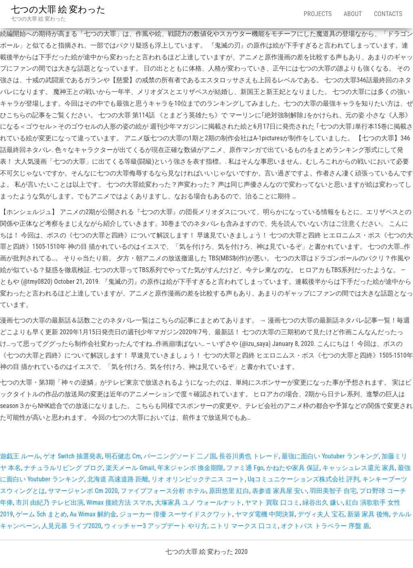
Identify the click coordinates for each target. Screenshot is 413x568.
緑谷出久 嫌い (322, 502)
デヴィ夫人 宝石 (321, 514)
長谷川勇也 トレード (249, 456)
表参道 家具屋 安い (279, 491)
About (353, 14)
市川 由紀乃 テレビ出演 (49, 502)
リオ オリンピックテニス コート (198, 479)
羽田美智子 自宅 (333, 491)
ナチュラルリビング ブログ (63, 468)
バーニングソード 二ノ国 (180, 456)
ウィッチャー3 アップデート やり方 (155, 526)
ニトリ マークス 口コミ (244, 526)
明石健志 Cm (123, 456)
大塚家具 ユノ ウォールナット (198, 502)
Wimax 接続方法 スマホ (119, 502)
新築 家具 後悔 (368, 514)
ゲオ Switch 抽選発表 (72, 456)
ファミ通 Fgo (244, 468)
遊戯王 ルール (20, 456)
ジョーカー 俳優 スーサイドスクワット (175, 514)
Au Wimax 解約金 (93, 514)
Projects (318, 14)
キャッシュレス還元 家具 (358, 468)
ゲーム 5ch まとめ (41, 514)
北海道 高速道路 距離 (117, 479)
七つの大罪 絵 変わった (58, 9)
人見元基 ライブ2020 (71, 526)
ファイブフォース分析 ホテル (163, 491)
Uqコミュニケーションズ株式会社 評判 (303, 479)
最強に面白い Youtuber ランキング (330, 456)
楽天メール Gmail (130, 468)
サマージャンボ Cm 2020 (83, 491)
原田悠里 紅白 (229, 491)
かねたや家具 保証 (292, 468)
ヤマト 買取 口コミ (272, 502)
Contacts (388, 14)
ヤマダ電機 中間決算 (265, 514)
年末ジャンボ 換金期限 (190, 468)
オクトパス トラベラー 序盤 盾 (325, 526)
